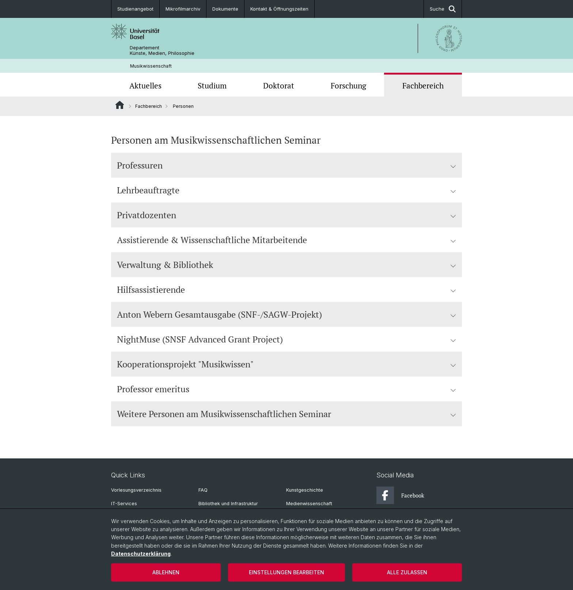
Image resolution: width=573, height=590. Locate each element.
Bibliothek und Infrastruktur (228, 503)
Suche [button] (443, 8)
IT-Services (124, 503)
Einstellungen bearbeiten (286, 572)
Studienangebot (135, 9)
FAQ (203, 490)
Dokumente (225, 9)
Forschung (348, 85)
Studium (212, 85)
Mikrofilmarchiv (183, 9)
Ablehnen (165, 572)
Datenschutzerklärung (141, 554)
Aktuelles (145, 85)
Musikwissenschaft (151, 66)
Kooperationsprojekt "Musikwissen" (286, 364)
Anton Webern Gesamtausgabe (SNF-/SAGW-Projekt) (286, 314)
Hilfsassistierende (286, 289)
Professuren (286, 165)
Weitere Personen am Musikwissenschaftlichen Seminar (286, 414)
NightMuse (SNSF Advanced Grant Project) (286, 339)
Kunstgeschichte (304, 490)
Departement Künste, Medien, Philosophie (162, 50)
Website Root (119, 105)
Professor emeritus (286, 389)
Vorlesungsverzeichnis (136, 490)
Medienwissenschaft (309, 503)
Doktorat (278, 85)
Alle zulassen (407, 572)
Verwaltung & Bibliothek (286, 265)
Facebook (400, 495)
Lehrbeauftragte (286, 190)
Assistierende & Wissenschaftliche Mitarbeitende (286, 240)
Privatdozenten (286, 215)
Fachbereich (423, 85)
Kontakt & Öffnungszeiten (279, 9)
